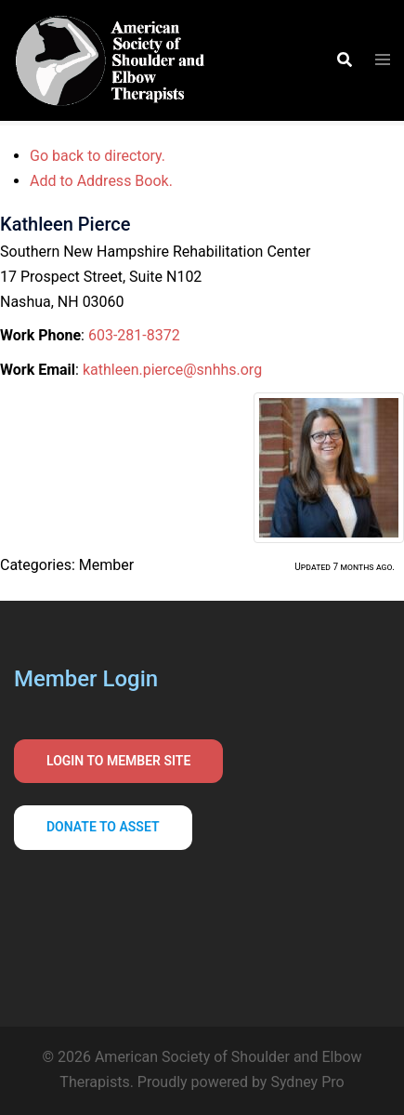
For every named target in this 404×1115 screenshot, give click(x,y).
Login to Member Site (118, 760)
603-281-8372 (134, 335)
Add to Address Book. (101, 181)
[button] (343, 60)
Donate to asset (103, 826)
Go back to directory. (97, 156)
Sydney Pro (307, 1082)
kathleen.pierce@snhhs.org (172, 369)
